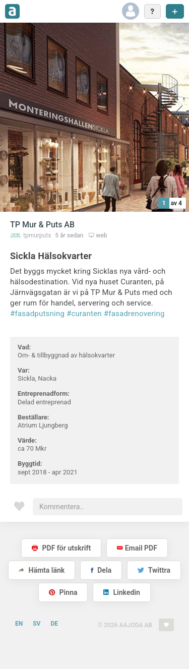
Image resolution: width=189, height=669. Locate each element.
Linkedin (121, 592)
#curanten (84, 313)
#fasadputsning (37, 313)
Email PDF (137, 548)
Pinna (63, 592)
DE (54, 623)
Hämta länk (42, 570)
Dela (101, 570)
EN (19, 623)
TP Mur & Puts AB (42, 224)
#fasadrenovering (134, 313)
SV (36, 623)
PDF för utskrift (61, 548)
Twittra (154, 570)
